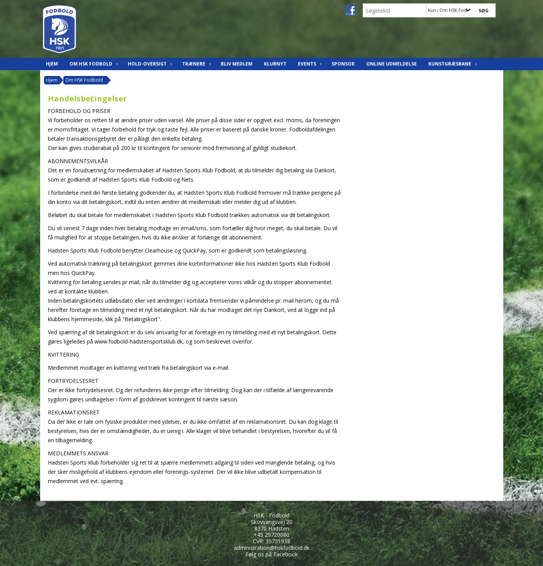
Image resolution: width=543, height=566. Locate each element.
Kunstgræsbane (451, 64)
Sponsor (343, 64)
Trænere (195, 64)
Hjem (52, 64)
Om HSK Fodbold (92, 64)
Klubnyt (275, 64)
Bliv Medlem (236, 64)
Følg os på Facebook (271, 554)
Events (309, 64)
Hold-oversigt (149, 64)
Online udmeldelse (391, 64)
